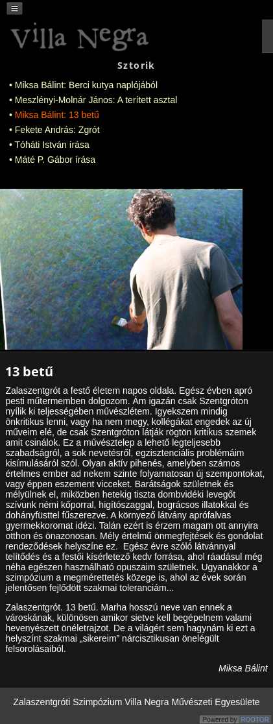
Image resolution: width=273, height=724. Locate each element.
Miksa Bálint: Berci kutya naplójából (86, 85)
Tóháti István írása (52, 144)
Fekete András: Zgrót (57, 130)
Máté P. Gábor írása (55, 159)
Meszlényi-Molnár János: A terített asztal (96, 100)
